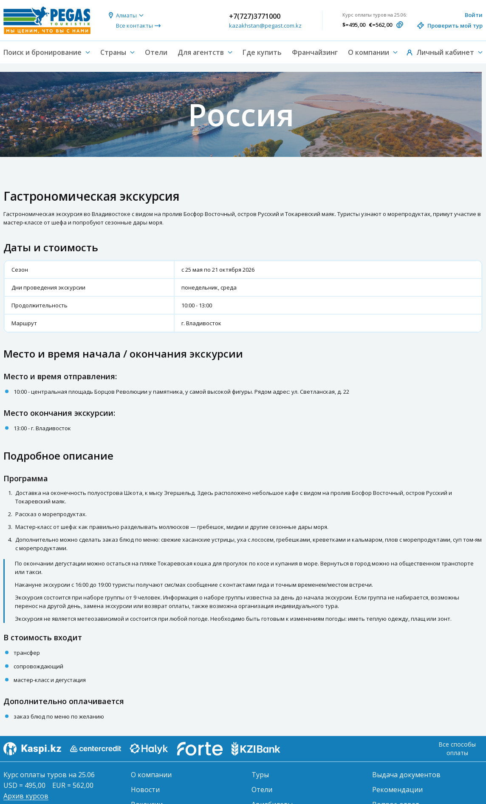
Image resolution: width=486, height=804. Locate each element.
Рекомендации (397, 789)
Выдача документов (406, 774)
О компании (151, 774)
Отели (156, 52)
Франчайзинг (315, 52)
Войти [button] (474, 15)
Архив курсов (25, 796)
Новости (145, 789)
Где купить (262, 52)
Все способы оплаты (457, 748)
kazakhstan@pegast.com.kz (265, 25)
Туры (260, 774)
